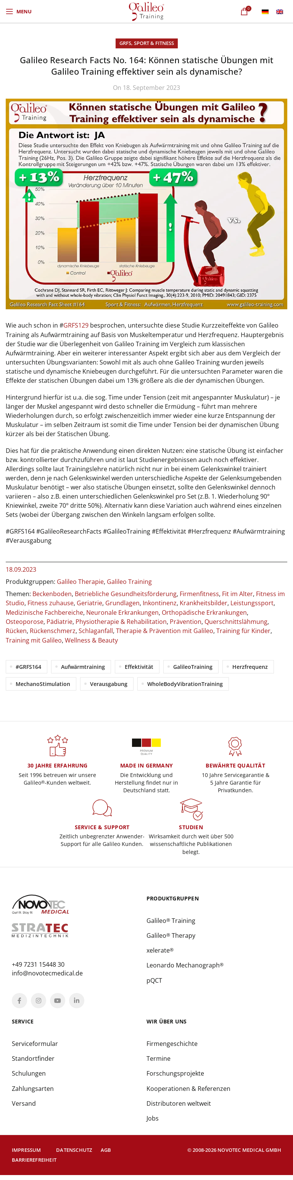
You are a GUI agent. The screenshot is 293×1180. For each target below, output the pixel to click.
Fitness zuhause (50, 603)
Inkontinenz (160, 603)
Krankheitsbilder (203, 603)
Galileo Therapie (80, 581)
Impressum (26, 1154)
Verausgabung (108, 683)
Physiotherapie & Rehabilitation (121, 621)
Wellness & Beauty (91, 639)
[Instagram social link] (38, 1004)
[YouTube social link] (57, 1004)
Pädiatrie (59, 621)
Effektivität (139, 666)
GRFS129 (76, 325)
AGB (106, 1154)
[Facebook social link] (19, 1004)
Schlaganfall (96, 630)
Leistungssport (252, 603)
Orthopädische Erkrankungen (204, 612)
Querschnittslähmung (235, 621)
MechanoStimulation (43, 683)
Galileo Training (129, 581)
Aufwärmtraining (83, 666)
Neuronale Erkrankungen (122, 612)
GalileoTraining (193, 666)
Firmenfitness (199, 594)
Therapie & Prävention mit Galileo (164, 630)
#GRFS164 (28, 666)
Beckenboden (52, 594)
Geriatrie (89, 603)
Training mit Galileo (34, 639)
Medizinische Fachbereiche (44, 612)
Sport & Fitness (154, 43)
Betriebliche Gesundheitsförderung (126, 594)
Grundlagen (122, 603)
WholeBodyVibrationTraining (185, 683)
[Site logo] (146, 10)
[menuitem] (265, 11)
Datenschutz (74, 1154)
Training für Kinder (243, 630)
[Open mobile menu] (18, 11)
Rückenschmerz (53, 630)
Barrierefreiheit (34, 1165)
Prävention (185, 621)
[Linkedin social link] (76, 1004)
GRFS (125, 43)
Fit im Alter (237, 594)
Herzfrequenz (250, 666)
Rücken (16, 630)
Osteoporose (24, 621)
